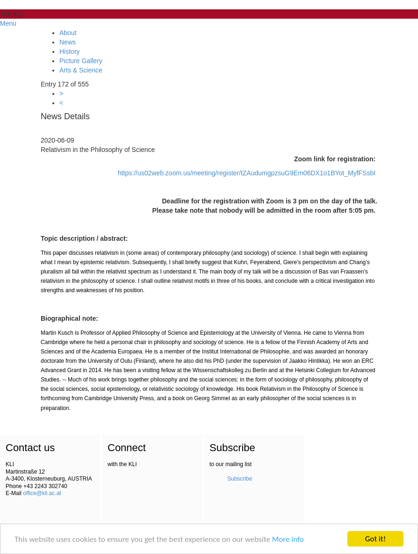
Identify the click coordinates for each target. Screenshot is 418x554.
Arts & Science (80, 70)
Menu (8, 23)
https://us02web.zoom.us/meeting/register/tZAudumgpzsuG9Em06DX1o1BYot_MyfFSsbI (246, 173)
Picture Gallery (80, 61)
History (69, 51)
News (67, 42)
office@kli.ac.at (42, 493)
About (68, 32)
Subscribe (239, 478)
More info (288, 539)
